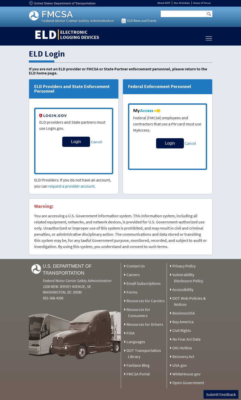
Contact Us (135, 265)
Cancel (96, 141)
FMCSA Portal (138, 373)
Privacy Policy (184, 265)
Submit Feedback (221, 394)
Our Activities (181, 3)
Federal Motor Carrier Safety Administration (77, 280)
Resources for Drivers (144, 324)
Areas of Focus (202, 3)
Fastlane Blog (137, 365)
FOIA (130, 333)
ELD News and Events (141, 20)
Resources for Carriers (145, 300)
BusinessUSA (183, 313)
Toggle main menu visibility (209, 37)
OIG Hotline (182, 347)
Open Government (188, 382)
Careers (133, 274)
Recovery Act (183, 356)
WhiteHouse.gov (186, 373)
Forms (131, 292)
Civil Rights (181, 330)
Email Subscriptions (143, 283)
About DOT (163, 3)
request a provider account (71, 186)
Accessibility (182, 289)
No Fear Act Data (186, 339)
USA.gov (179, 365)
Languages (135, 341)
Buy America (183, 321)
